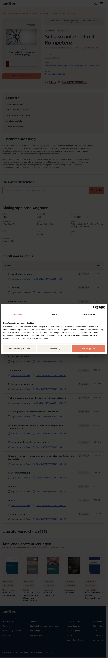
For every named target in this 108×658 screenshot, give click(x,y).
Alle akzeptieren (88, 349)
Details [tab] (54, 314)
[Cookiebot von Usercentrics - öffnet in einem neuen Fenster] (94, 307)
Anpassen (54, 349)
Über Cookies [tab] (89, 314)
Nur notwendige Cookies (19, 349)
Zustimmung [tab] (18, 314)
